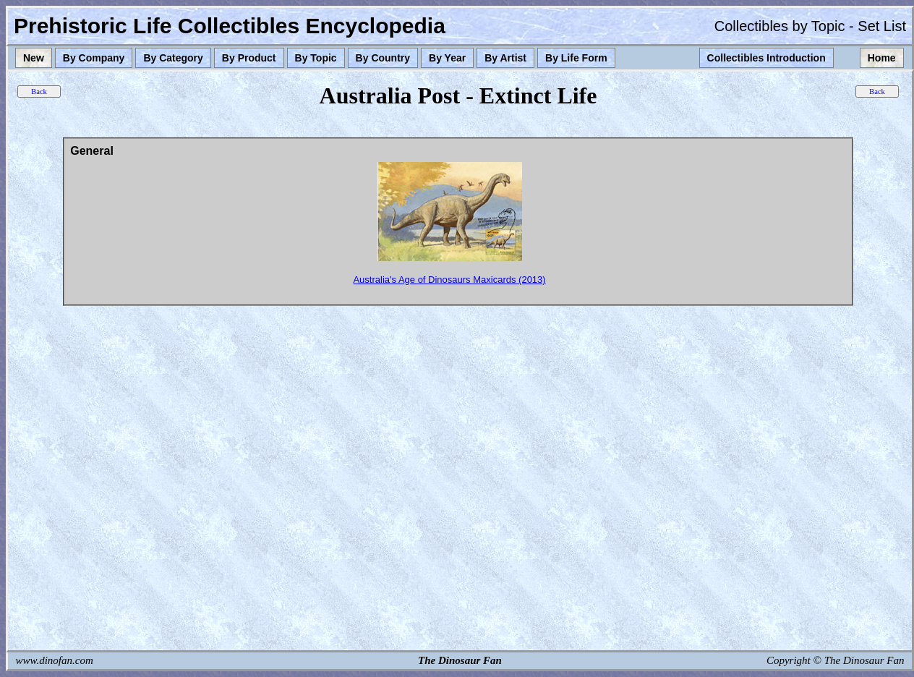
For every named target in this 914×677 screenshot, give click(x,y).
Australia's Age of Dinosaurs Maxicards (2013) (449, 279)
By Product (249, 58)
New (33, 58)
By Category (172, 58)
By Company (94, 58)
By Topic (316, 58)
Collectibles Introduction (766, 58)
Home (882, 58)
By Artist (505, 58)
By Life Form (576, 58)
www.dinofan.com (54, 660)
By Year (447, 58)
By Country (383, 58)
